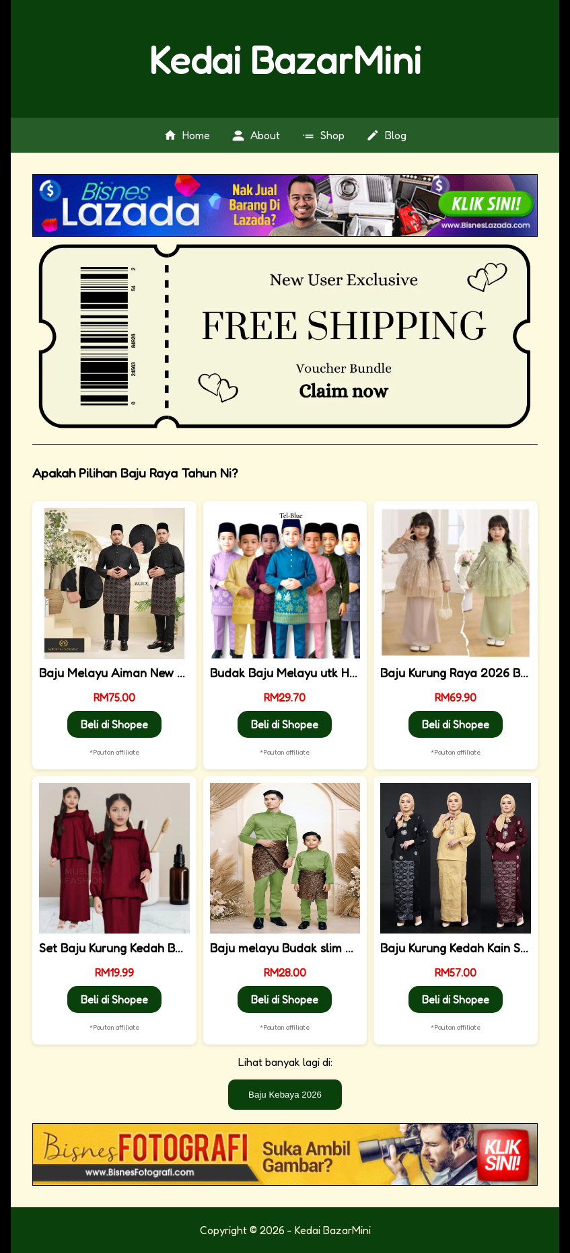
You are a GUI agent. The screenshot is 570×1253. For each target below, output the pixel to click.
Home (187, 135)
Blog (386, 135)
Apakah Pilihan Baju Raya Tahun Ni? (142, 473)
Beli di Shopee (114, 724)
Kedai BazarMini (285, 59)
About (255, 135)
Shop (323, 135)
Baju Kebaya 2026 (285, 1095)
